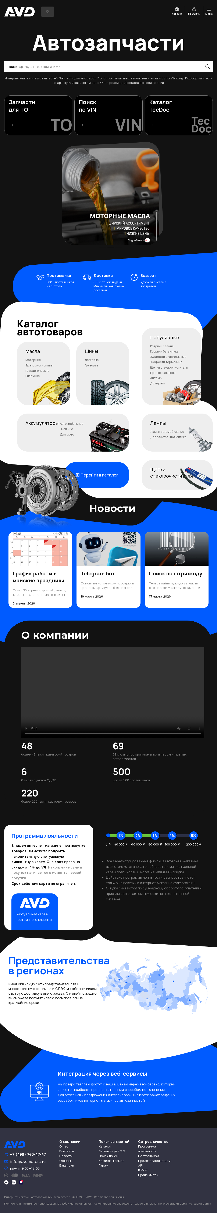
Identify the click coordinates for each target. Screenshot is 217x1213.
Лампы (158, 423)
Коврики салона (161, 346)
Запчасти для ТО (112, 1151)
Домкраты (157, 383)
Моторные (33, 360)
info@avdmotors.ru (28, 1161)
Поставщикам (148, 1156)
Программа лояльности (147, 1148)
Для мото (67, 434)
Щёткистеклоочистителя (171, 472)
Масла (32, 351)
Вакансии (66, 1165)
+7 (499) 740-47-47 (28, 1154)
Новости (65, 1156)
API (140, 1165)
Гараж (103, 1165)
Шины (91, 351)
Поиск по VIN (108, 1156)
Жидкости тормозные (166, 362)
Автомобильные (71, 424)
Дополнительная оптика (168, 437)
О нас (63, 1146)
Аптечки (156, 378)
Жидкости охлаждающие (168, 357)
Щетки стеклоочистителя (169, 367)
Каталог (105, 1146)
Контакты (66, 1151)
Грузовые (92, 365)
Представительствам (154, 1161)
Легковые (92, 360)
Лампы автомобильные (167, 432)
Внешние (66, 429)
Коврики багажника (164, 351)
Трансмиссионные (39, 365)
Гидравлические (37, 371)
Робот (143, 1170)
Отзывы (65, 1161)
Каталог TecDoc (111, 1161)
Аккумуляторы (41, 423)
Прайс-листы (148, 1175)
